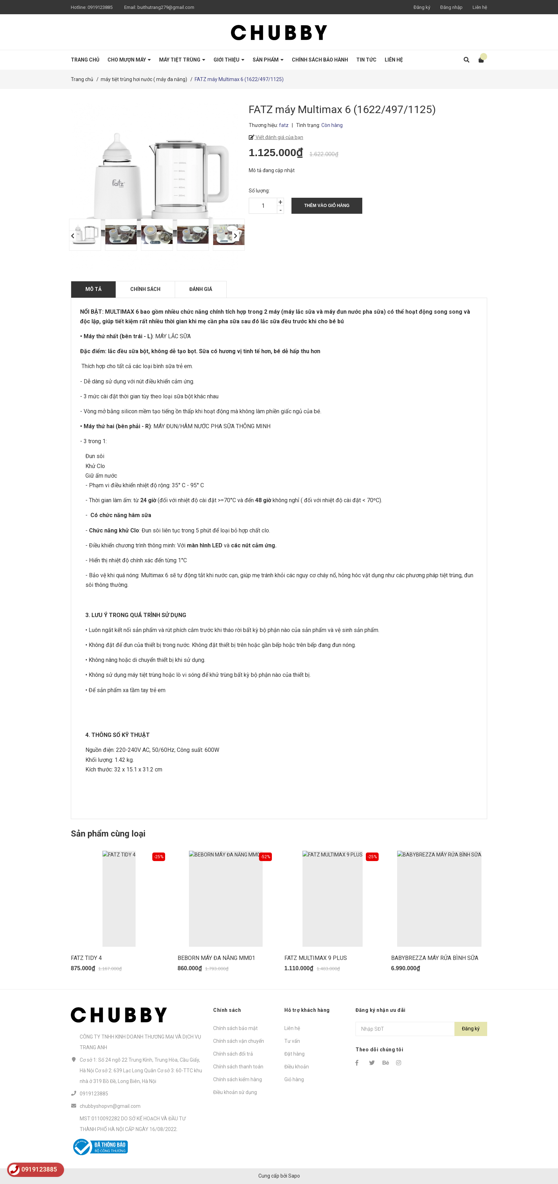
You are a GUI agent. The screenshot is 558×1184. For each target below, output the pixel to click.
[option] (83, 235)
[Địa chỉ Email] (421, 1029)
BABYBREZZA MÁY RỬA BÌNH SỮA (434, 958)
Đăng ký (422, 7)
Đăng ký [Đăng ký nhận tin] (471, 1028)
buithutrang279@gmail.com (165, 7)
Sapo (294, 1176)
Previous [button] (72, 235)
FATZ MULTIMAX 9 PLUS (315, 958)
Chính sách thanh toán (238, 1066)
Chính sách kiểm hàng (237, 1079)
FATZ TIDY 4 (86, 958)
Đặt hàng (294, 1054)
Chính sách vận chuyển (238, 1041)
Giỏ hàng (294, 1079)
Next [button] (235, 235)
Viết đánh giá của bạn (278, 137)
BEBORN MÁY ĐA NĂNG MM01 (216, 958)
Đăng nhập (451, 7)
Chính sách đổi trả (233, 1054)
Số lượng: (259, 190)
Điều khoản (296, 1066)
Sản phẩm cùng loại (108, 834)
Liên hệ (480, 7)
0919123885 (100, 7)
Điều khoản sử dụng (235, 1092)
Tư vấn (292, 1041)
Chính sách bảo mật (235, 1028)
